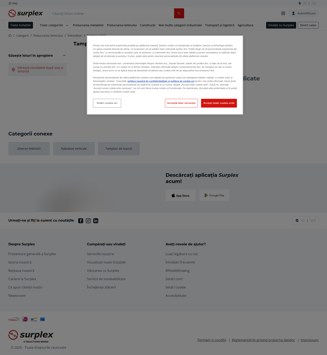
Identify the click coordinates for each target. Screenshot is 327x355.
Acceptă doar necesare (181, 103)
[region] (165, 75)
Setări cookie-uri (107, 103)
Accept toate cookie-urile (219, 103)
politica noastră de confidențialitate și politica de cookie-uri (161, 81)
